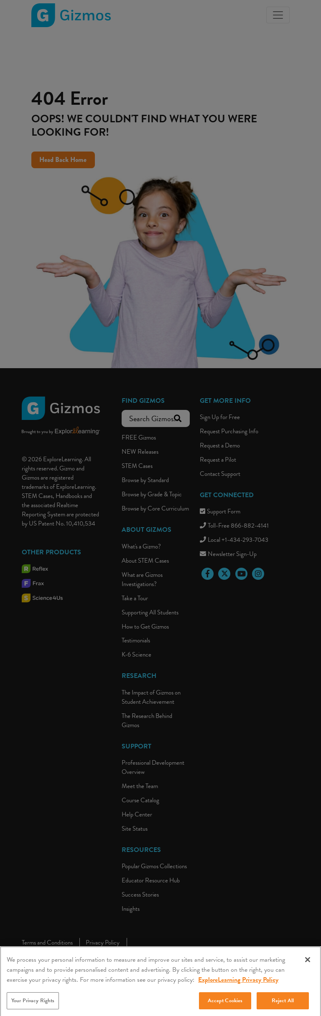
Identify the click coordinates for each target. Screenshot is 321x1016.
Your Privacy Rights (32, 1005)
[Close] (307, 964)
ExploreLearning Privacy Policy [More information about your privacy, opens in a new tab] (238, 984)
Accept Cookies (225, 1005)
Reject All (283, 1005)
